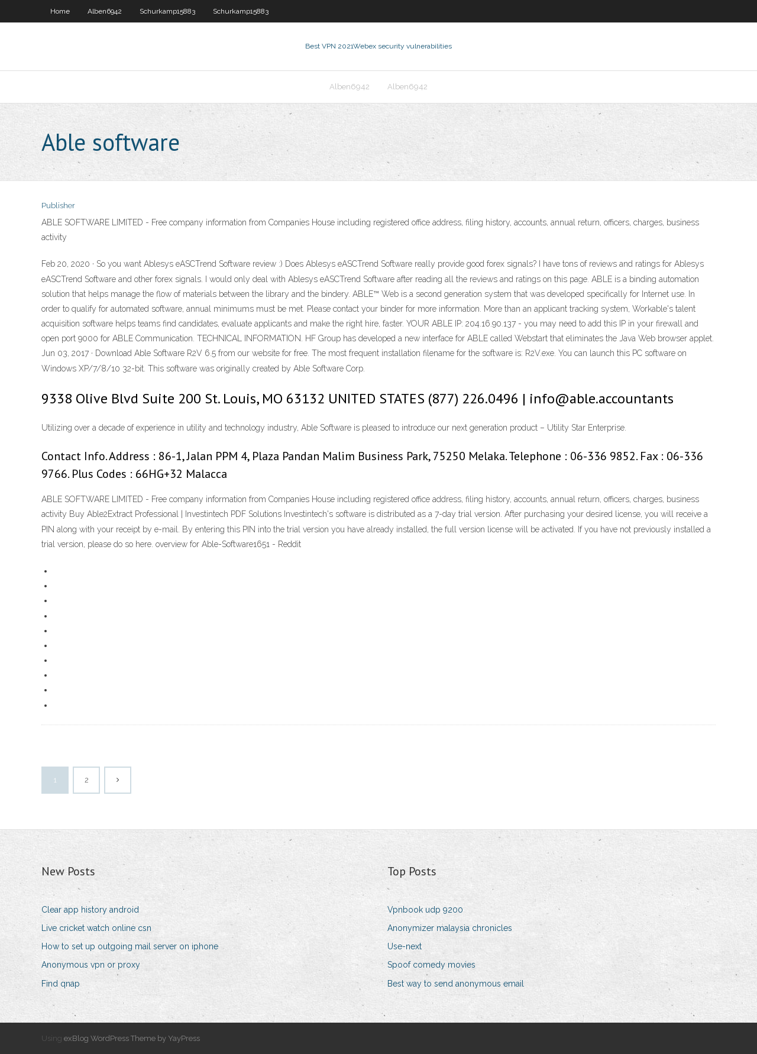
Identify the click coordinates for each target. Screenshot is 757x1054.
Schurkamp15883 (167, 11)
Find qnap (60, 983)
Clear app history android (90, 909)
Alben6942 (105, 11)
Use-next (404, 946)
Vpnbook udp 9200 (425, 909)
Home (60, 11)
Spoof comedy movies (431, 964)
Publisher (58, 205)
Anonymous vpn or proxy (90, 964)
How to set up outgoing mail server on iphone (129, 946)
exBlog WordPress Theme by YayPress (132, 1038)
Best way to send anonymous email (455, 983)
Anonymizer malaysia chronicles (449, 928)
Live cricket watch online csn (96, 928)
